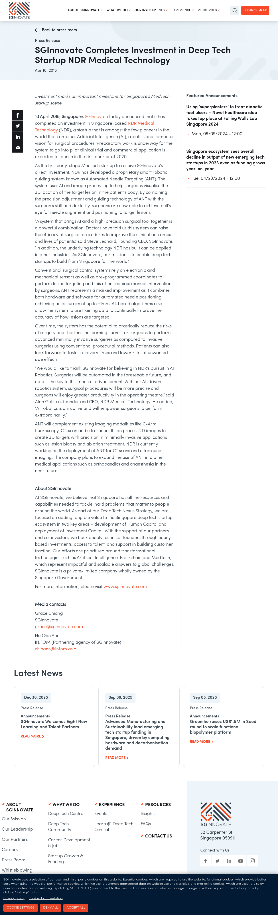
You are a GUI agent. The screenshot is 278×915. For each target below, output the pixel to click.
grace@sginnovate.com (59, 627)
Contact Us (158, 836)
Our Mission (14, 819)
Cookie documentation (46, 898)
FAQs (146, 824)
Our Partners (15, 839)
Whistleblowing (17, 870)
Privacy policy (13, 898)
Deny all (50, 907)
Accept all (76, 907)
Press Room (13, 860)
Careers (10, 850)
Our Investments (149, 10)
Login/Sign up (255, 10)
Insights (148, 814)
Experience (181, 10)
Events (100, 814)
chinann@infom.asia (55, 649)
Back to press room (56, 30)
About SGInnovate (83, 10)
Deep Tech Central (66, 814)
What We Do (117, 10)
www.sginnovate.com (125, 587)
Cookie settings (20, 907)
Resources (207, 10)
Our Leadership (17, 829)
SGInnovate (96, 117)
